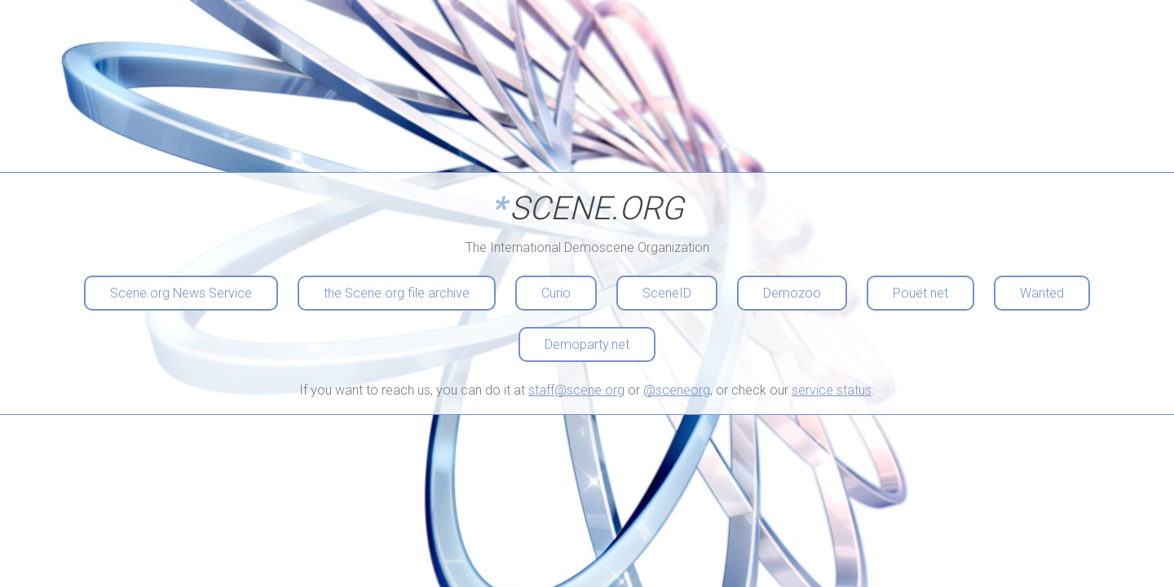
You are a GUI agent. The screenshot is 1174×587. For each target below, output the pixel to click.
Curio (556, 293)
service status (832, 390)
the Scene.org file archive (397, 293)
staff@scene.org (576, 390)
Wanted (1042, 293)
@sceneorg (676, 390)
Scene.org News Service (181, 293)
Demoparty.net (587, 344)
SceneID (666, 293)
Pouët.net (920, 293)
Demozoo (792, 293)
